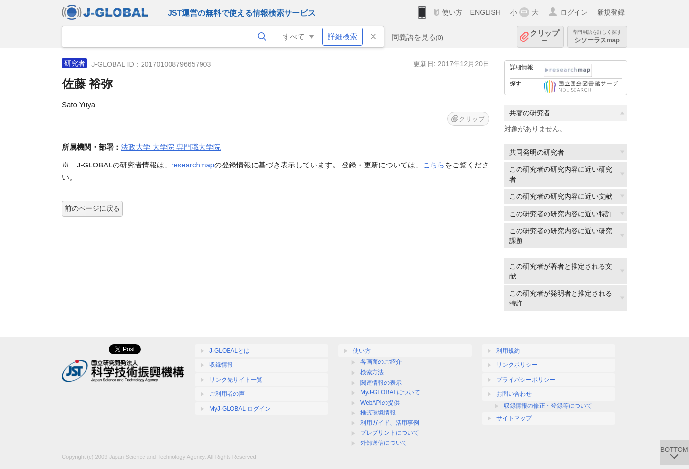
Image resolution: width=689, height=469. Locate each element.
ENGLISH (485, 12)
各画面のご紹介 (381, 362)
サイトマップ (514, 418)
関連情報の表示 (381, 382)
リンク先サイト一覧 (235, 379)
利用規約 (508, 350)
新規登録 (611, 12)
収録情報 (221, 364)
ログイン (574, 12)
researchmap (193, 165)
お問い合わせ (514, 393)
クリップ (544, 36)
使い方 (452, 12)
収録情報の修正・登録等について (548, 405)
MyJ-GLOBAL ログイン (240, 408)
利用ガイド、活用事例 (389, 422)
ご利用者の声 (227, 393)
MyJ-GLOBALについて (390, 392)
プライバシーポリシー (525, 379)
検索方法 (372, 372)
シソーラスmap (597, 36)
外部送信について (383, 443)
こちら (434, 165)
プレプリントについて (389, 432)
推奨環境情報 (378, 412)
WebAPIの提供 (380, 402)
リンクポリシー (517, 364)
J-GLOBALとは (229, 350)
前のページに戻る (92, 208)
